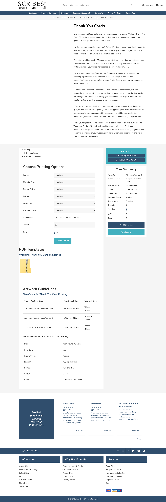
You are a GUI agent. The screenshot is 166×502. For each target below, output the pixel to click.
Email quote (126, 232)
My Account (148, 5)
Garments (99, 13)
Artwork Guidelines (32, 156)
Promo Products (115, 13)
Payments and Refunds (72, 466)
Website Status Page (28, 469)
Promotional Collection (115, 473)
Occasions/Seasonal (81, 13)
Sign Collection (112, 479)
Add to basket (126, 225)
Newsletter (24, 483)
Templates (131, 13)
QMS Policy (67, 476)
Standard (66, 217)
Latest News (25, 473)
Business (33, 13)
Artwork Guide (25, 479)
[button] (57, 417)
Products (71, 17)
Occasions (81, 17)
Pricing (27, 149)
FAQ (21, 476)
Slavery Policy (68, 479)
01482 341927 (30, 450)
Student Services (49, 13)
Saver (57, 217)
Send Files (110, 466)
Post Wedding (92, 17)
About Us (23, 466)
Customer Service (70, 469)
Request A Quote (113, 469)
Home (64, 17)
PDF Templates (31, 153)
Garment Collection (114, 476)
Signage (64, 13)
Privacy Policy (68, 473)
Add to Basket (62, 240)
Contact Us (24, 486)
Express (76, 217)
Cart (108, 483)
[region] (101, 417)
